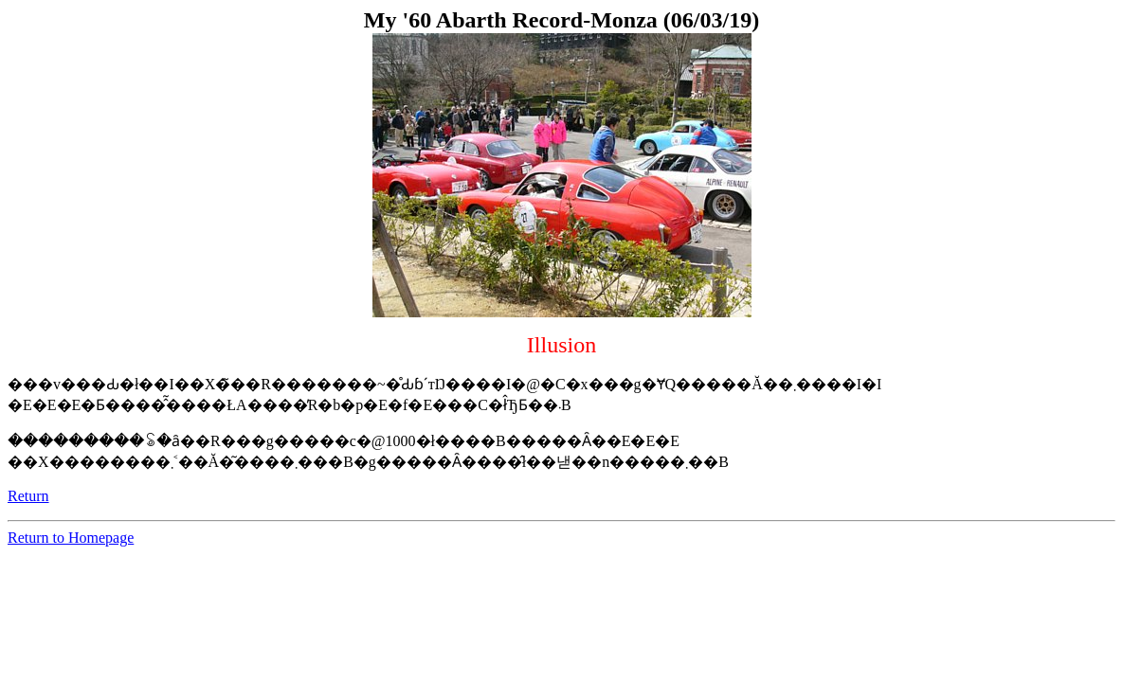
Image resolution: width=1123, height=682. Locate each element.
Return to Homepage (71, 537)
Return (28, 496)
